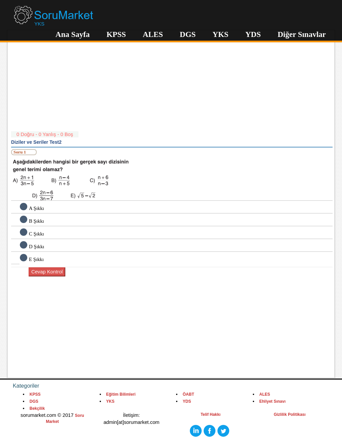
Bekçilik (37, 408)
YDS (253, 34)
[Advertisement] (172, 84)
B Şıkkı (36, 221)
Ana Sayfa (73, 34)
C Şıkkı (36, 233)
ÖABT (188, 394)
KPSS (116, 34)
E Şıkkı (36, 259)
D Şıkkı (36, 246)
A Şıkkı (36, 208)
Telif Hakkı (210, 414)
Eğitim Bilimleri (120, 394)
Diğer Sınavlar (302, 34)
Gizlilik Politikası (290, 414)
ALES (153, 34)
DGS (188, 34)
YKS (220, 34)
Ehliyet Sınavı (272, 401)
